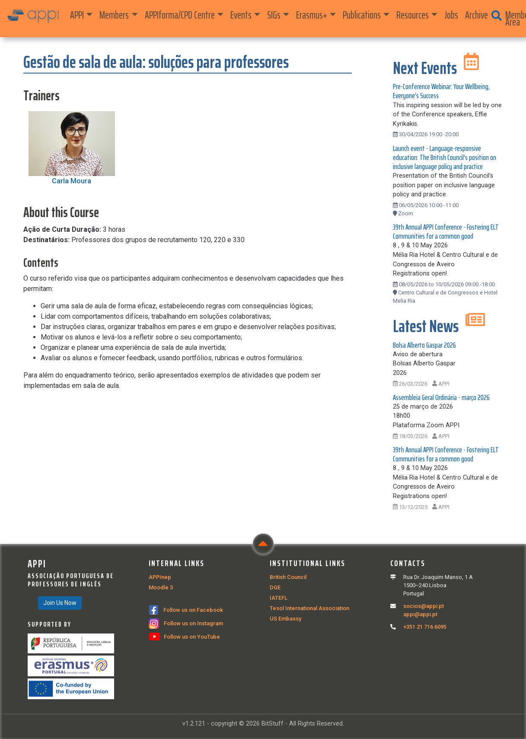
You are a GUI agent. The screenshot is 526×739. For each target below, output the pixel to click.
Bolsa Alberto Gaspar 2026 (424, 345)
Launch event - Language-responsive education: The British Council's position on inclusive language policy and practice (444, 157)
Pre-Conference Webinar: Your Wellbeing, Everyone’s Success (441, 91)
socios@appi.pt (423, 606)
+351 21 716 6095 (424, 627)
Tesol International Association (309, 608)
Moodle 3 (161, 587)
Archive (476, 15)
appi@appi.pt (420, 614)
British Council (288, 577)
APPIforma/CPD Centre (180, 15)
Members (114, 15)
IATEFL (278, 598)
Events (241, 15)
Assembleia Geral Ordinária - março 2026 (441, 397)
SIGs (274, 15)
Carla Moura (71, 181)
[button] (496, 16)
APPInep (160, 577)
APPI (77, 15)
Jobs (451, 15)
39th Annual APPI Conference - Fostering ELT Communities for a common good (446, 231)
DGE (275, 587)
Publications (362, 15)
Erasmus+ (311, 15)
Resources (412, 15)
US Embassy (285, 618)
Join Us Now (60, 602)
